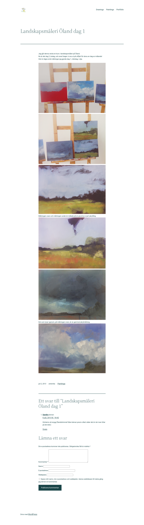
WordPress (32, 517)
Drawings (100, 9)
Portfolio (120, 9)
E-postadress (43, 473)
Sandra (46, 415)
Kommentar (43, 464)
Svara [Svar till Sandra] (45, 429)
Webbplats (42, 477)
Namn (41, 469)
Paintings (110, 9)
